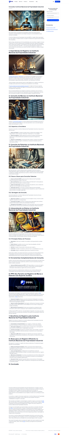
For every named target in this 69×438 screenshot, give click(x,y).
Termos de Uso (50, 430)
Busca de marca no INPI (50, 27)
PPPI (40, 293)
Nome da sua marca (49, 11)
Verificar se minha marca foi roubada (53, 20)
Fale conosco (57, 1)
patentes (21, 76)
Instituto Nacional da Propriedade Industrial (19, 86)
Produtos (26, 1)
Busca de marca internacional (52, 29)
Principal (15, 1)
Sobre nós (20, 1)
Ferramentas (31, 1)
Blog (36, 1)
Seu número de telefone (50, 15)
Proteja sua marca (50, 31)
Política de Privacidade (56, 430)
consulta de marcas (17, 121)
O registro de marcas (13, 76)
